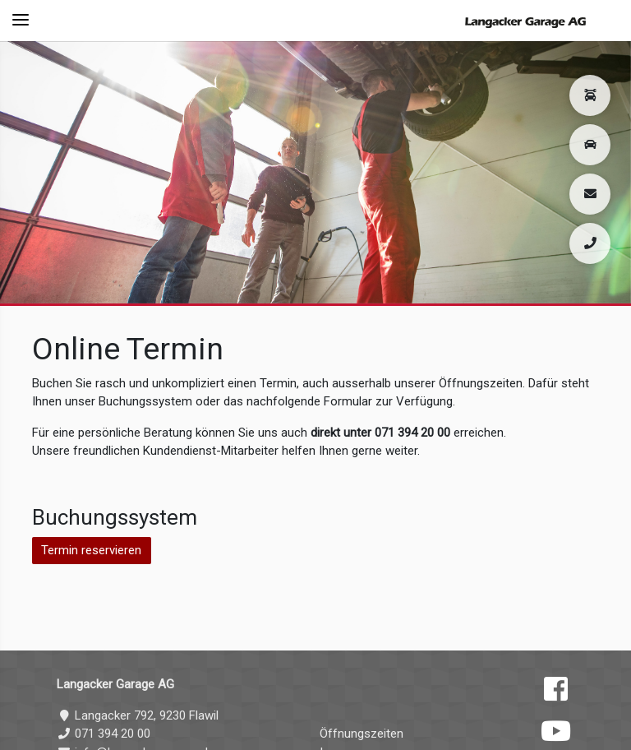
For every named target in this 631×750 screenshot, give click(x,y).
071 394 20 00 (103, 733)
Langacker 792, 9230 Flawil (138, 715)
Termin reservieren (91, 550)
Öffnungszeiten (361, 733)
